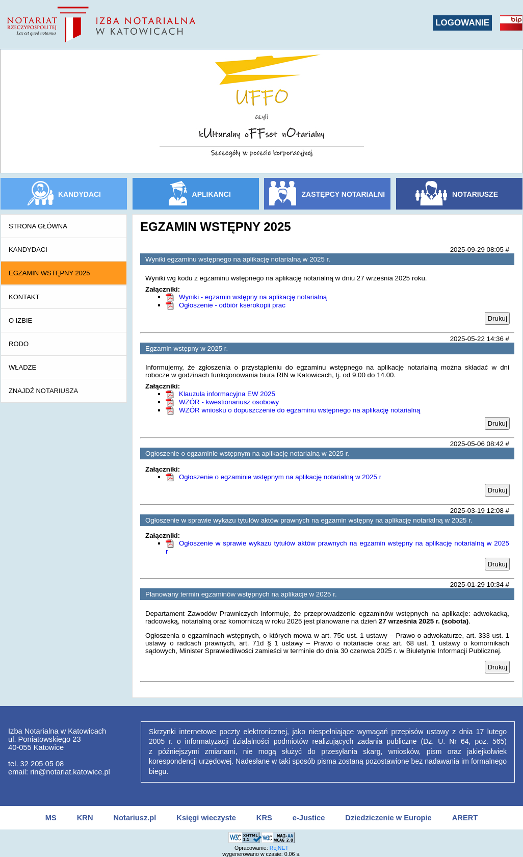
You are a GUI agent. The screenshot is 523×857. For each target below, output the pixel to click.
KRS (264, 818)
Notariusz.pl (134, 818)
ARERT (465, 818)
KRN (85, 818)
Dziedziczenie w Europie (388, 818)
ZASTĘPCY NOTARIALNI (343, 194)
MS (51, 818)
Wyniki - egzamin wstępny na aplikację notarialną (253, 297)
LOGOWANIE (462, 23)
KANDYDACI (79, 194)
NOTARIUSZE (475, 194)
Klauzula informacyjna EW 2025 (227, 394)
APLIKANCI (211, 194)
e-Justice (309, 818)
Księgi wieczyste (206, 818)
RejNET (279, 848)
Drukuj (497, 318)
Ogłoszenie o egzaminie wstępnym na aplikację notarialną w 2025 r (280, 477)
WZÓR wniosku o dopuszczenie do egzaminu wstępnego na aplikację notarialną (299, 410)
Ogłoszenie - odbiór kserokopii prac (232, 305)
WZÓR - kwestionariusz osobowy (229, 402)
